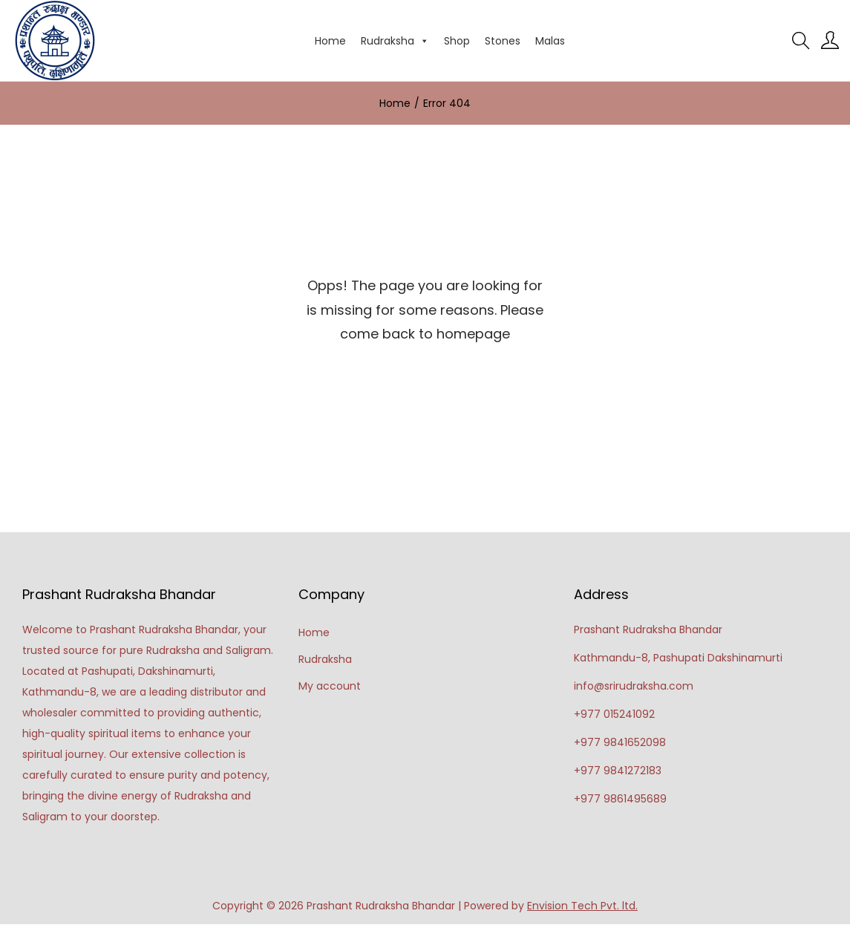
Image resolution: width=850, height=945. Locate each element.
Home (330, 40)
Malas (550, 40)
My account (329, 685)
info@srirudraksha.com (633, 685)
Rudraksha (395, 41)
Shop (457, 40)
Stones (502, 40)
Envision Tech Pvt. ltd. (582, 905)
